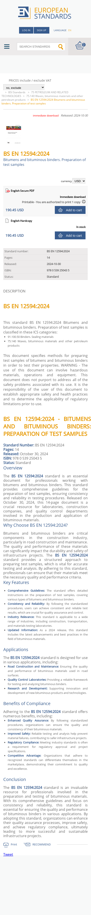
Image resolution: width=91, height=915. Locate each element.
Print (14, 844)
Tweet (8, 854)
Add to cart (74, 210)
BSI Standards (17, 92)
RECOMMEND (41, 844)
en (69, 30)
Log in (26, 30)
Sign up (41, 30)
